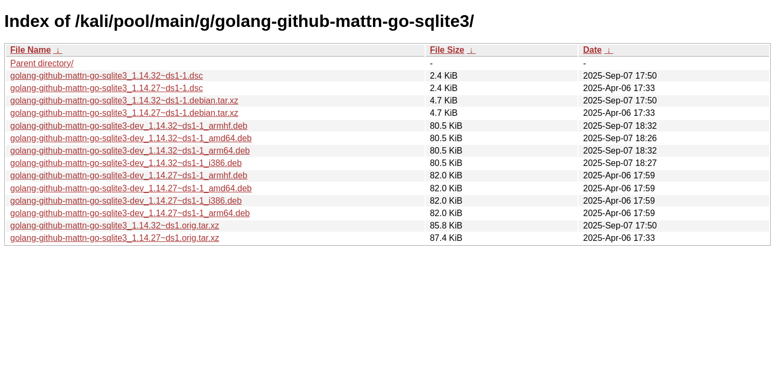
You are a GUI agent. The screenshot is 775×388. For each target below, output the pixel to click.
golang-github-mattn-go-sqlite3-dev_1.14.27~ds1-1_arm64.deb (130, 213)
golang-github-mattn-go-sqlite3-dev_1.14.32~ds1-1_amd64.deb (131, 138)
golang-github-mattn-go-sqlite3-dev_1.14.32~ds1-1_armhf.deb (129, 125)
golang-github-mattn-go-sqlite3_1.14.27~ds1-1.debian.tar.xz (124, 112)
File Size (447, 49)
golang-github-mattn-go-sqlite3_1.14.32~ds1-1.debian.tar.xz (124, 100)
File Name (30, 49)
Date (592, 49)
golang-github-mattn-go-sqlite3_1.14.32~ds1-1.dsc (106, 75)
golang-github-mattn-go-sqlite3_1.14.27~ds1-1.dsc (106, 88)
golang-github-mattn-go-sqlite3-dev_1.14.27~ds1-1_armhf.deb (129, 175)
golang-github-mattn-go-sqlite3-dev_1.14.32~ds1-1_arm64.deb (130, 150)
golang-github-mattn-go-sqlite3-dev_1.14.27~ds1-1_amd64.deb (131, 188)
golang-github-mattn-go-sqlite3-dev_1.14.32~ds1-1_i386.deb (126, 163)
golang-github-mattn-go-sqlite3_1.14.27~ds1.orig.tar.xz (114, 237)
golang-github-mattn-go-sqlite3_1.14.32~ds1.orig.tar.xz (114, 225)
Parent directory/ (41, 63)
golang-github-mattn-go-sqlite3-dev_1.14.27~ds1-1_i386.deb (126, 200)
